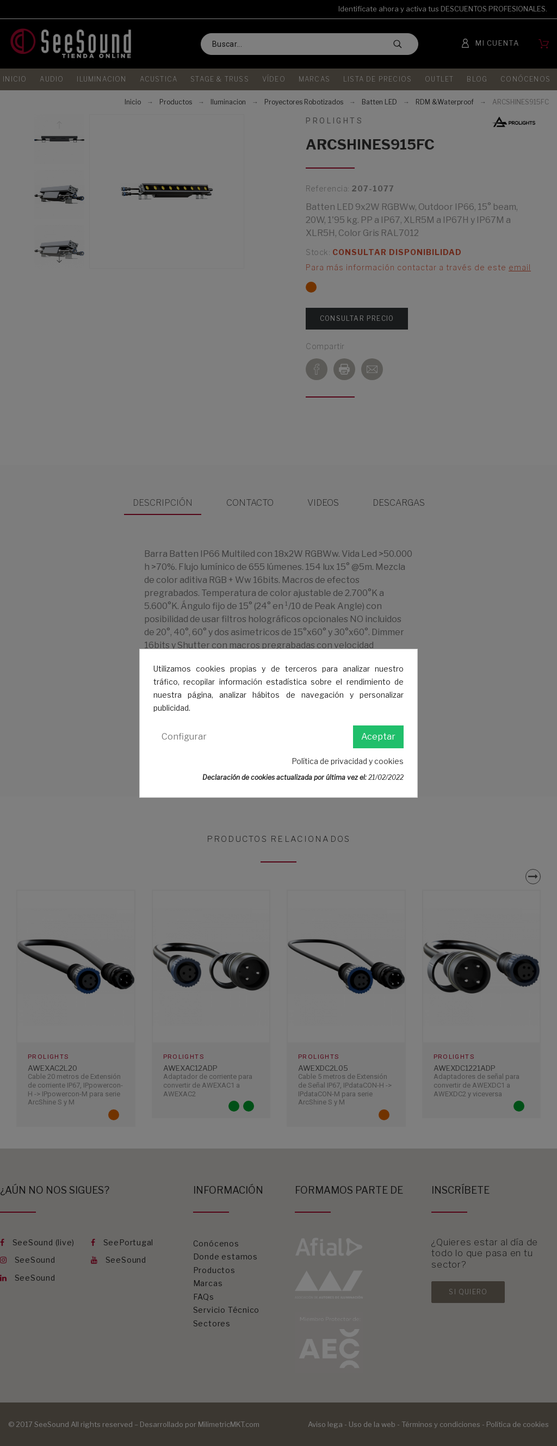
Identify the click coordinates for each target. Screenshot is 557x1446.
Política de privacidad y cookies (348, 761)
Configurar (184, 736)
